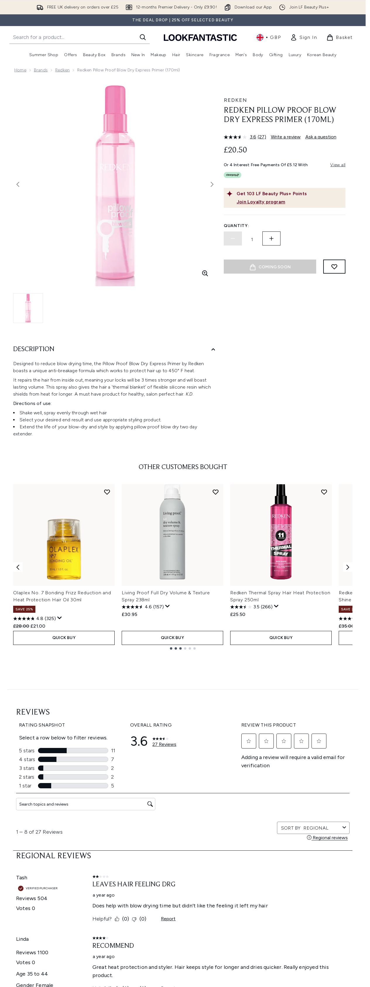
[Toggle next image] (212, 184)
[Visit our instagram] (287, 756)
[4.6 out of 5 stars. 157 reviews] (143, 606)
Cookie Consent (156, 831)
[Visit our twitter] (273, 756)
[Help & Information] (182, 860)
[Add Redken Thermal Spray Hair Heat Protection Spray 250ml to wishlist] (324, 492)
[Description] (115, 349)
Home (20, 70)
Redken (62, 70)
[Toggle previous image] (18, 184)
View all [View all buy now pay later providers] (337, 164)
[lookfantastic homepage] (200, 37)
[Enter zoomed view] (205, 273)
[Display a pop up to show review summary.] (60, 618)
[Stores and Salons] (183, 913)
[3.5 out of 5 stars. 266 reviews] (251, 606)
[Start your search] (79, 37)
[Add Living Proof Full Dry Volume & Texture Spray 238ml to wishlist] (216, 492)
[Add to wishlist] (334, 267)
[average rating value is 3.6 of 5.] (241, 137)
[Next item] (347, 567)
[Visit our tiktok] (315, 756)
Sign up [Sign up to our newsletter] (159, 756)
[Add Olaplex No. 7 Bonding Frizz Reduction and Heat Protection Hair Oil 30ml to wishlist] (107, 492)
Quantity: (236, 225)
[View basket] (339, 37)
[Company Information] (183, 878)
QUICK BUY (63, 637)
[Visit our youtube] (301, 756)
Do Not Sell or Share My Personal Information (173, 840)
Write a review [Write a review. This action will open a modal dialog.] (286, 137)
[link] (304, 37)
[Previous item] (18, 567)
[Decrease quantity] (233, 238)
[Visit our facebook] (259, 756)
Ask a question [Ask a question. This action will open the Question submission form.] (320, 137)
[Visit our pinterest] (329, 756)
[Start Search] (142, 37)
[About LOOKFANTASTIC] (183, 896)
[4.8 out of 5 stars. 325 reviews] (34, 618)
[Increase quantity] (271, 238)
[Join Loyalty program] (290, 201)
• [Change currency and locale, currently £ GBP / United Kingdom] (269, 37)
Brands (41, 70)
